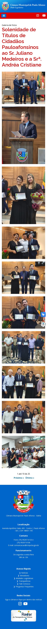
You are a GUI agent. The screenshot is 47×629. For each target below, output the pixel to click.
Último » (29, 477)
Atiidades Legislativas (24, 578)
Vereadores (24, 575)
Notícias (24, 573)
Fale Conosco (24, 584)
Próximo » (19, 477)
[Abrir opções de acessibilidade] (43, 324)
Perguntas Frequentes (25, 586)
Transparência (24, 581)
